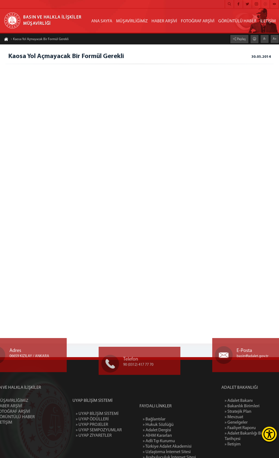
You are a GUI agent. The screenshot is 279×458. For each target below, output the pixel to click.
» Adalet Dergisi (157, 450)
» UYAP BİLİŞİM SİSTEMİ (97, 428)
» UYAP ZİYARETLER (94, 449)
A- (264, 38)
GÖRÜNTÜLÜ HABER (237, 21)
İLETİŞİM (268, 21)
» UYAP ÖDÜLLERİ (92, 433)
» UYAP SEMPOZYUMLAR (99, 444)
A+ (275, 38)
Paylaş (241, 39)
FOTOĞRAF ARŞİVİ (197, 21)
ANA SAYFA (101, 21)
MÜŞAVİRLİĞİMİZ (132, 21)
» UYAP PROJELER (92, 438)
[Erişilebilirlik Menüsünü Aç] (269, 434)
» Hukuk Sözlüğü (158, 444)
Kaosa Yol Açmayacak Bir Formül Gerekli (39, 40)
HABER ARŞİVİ (164, 21)
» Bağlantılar (154, 439)
